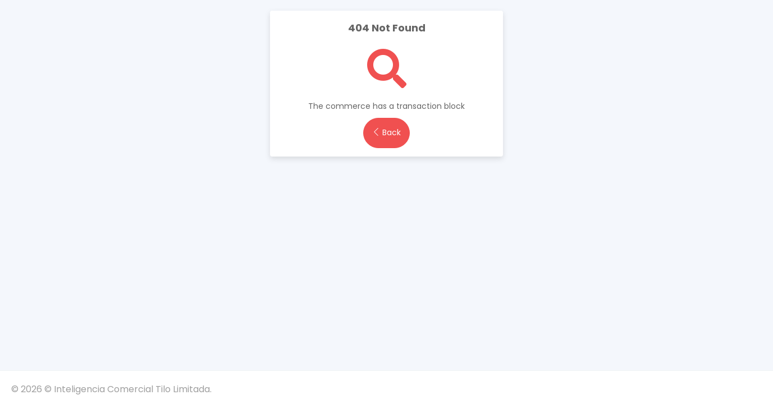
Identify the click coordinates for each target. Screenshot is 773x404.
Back (386, 132)
